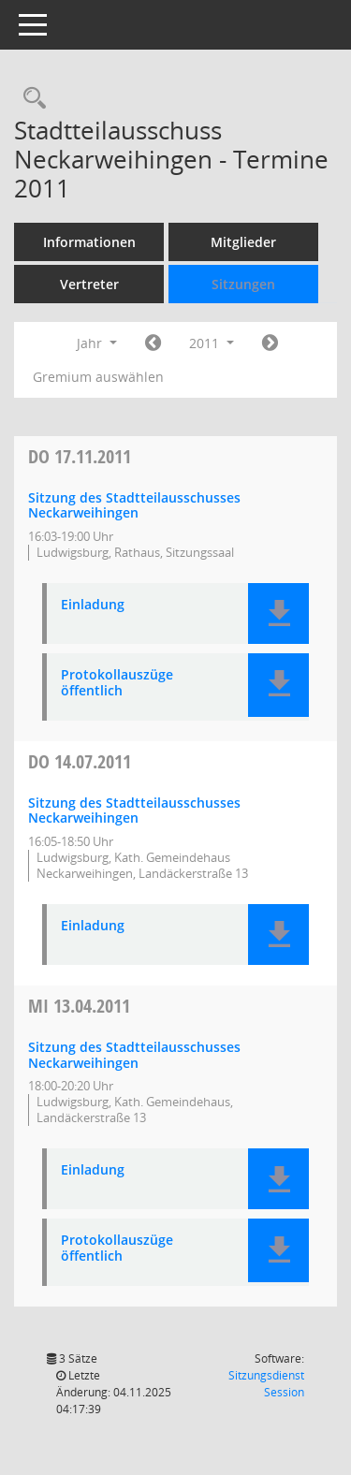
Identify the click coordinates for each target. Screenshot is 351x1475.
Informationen (89, 242)
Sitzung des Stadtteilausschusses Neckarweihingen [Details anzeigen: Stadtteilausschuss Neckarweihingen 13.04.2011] (134, 1055)
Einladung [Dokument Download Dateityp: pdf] (92, 605)
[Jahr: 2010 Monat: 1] (153, 343)
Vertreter (89, 284)
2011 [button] (211, 343)
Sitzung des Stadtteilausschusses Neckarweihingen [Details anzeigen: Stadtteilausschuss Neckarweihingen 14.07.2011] (134, 810)
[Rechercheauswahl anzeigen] (30, 98)
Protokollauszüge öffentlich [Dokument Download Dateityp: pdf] (117, 683)
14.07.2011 (79, 761)
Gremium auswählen (98, 377)
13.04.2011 (79, 1005)
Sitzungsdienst (266, 1383)
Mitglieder (243, 242)
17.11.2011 (79, 456)
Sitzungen (243, 284)
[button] (278, 613)
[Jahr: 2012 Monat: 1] (270, 343)
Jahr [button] (97, 343)
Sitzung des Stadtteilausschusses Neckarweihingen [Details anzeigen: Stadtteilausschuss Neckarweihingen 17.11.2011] (134, 505)
